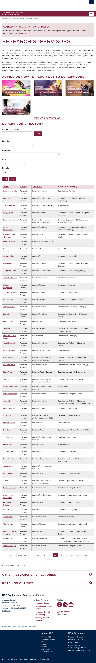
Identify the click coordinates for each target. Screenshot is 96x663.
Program (6, 150)
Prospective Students (18, 18)
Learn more (14, 58)
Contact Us (6, 611)
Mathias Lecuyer (9, 299)
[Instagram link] (59, 604)
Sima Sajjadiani (9, 220)
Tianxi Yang (7, 437)
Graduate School (6, 18)
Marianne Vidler (9, 365)
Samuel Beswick (9, 242)
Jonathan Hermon (9, 292)
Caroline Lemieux (9, 488)
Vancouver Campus (75, 637)
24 (39, 555)
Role (4, 160)
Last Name (6, 141)
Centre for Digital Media (77, 648)
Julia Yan (6, 481)
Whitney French (9, 321)
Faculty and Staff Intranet (42, 619)
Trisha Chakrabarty (10, 278)
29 (67, 555)
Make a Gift (45, 649)
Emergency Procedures (9, 659)
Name (6, 187)
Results (5, 168)
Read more (21, 33)
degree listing (49, 67)
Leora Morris (8, 473)
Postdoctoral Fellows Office (44, 607)
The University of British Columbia (41, 4)
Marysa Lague (8, 509)
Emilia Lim (7, 314)
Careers (44, 647)
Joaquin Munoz (9, 307)
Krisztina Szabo (9, 423)
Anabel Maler (8, 444)
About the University (48, 639)
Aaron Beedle (8, 466)
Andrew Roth (8, 401)
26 (50, 555)
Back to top (7, 626)
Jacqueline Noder (9, 271)
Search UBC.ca (47, 652)
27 (56, 555)
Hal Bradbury (8, 263)
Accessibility (45, 659)
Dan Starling (7, 430)
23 (33, 555)
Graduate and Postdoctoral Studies (48, 595)
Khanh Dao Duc (9, 408)
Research (32, 626)
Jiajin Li (6, 379)
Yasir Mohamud (9, 343)
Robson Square (74, 645)
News (43, 642)
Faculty (37, 187)
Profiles (24, 626)
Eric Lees (6, 198)
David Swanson (9, 357)
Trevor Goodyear (9, 205)
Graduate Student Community (43, 613)
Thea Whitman (8, 524)
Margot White (8, 213)
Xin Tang (6, 328)
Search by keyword (10, 130)
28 (61, 555)
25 (44, 555)
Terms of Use (23, 659)
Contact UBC (46, 637)
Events (43, 644)
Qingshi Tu (7, 415)
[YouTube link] (71, 604)
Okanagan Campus (75, 639)
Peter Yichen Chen (10, 394)
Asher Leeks (7, 517)
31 (78, 555)
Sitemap (17, 626)
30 (73, 555)
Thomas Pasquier (9, 546)
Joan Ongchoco (9, 452)
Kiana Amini (7, 372)
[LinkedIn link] (65, 604)
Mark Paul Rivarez (10, 386)
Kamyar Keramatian (10, 191)
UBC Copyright (34, 659)
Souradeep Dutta (9, 459)
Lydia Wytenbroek (9, 350)
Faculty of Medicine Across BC (79, 650)
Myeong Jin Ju (8, 538)
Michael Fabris (8, 256)
